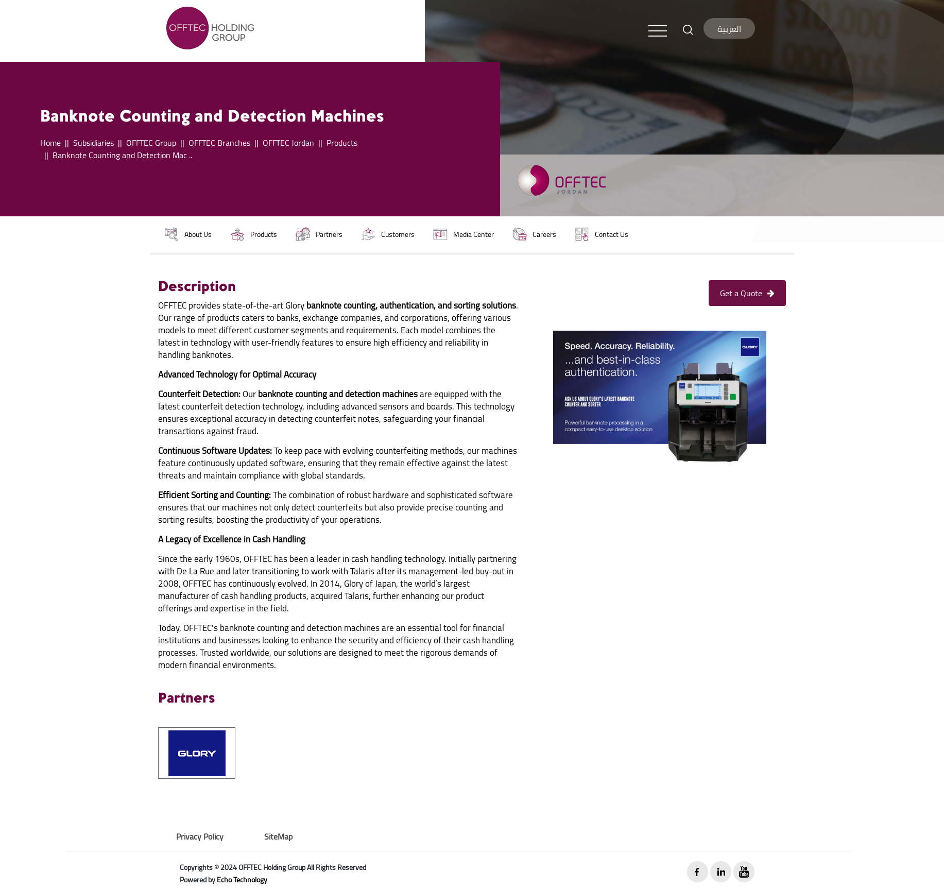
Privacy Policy (200, 836)
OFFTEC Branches (219, 142)
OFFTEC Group (151, 142)
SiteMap (278, 836)
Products (342, 142)
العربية (729, 29)
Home (50, 142)
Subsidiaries (93, 142)
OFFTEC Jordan (288, 142)
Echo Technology (242, 879)
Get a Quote (747, 293)
